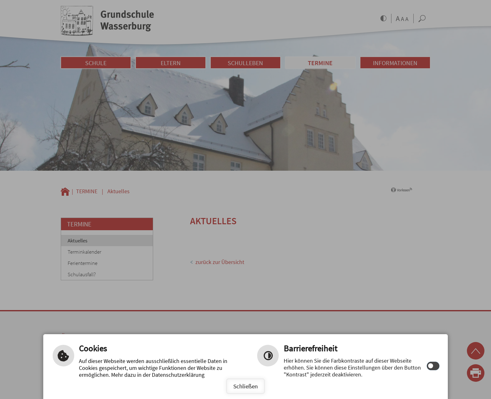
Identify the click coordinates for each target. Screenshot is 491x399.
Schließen (245, 386)
